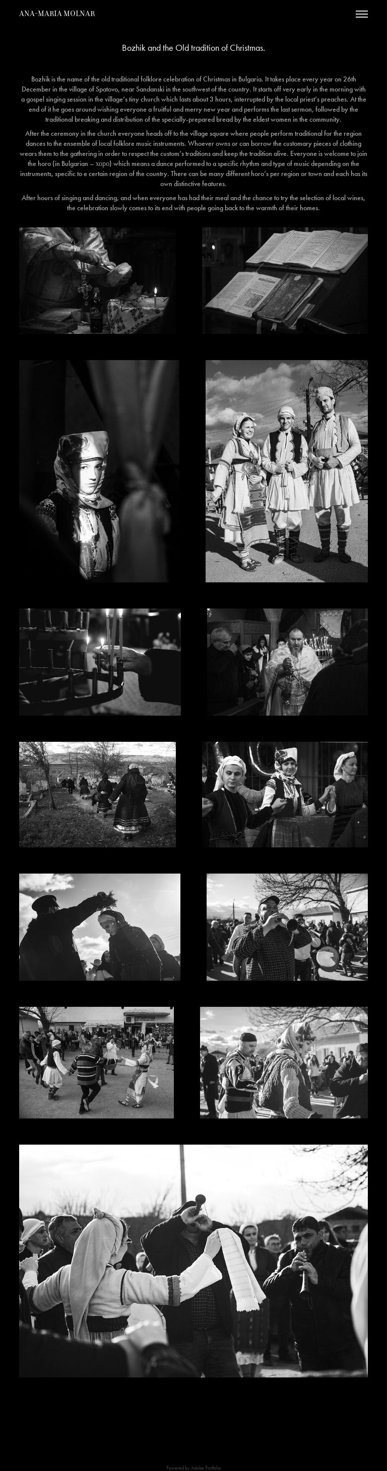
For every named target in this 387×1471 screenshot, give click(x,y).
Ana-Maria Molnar (57, 14)
